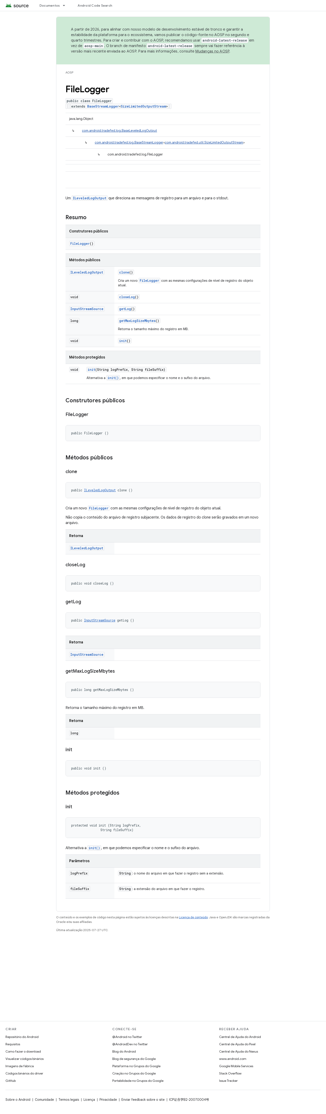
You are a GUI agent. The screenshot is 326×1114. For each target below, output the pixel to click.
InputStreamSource (86, 309)
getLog (125, 309)
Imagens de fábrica (19, 1066)
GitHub (10, 1081)
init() (113, 378)
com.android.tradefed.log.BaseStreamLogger (129, 142)
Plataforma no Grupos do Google (136, 1066)
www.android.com (232, 1059)
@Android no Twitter (127, 1037)
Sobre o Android (17, 1099)
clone (124, 272)
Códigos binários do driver (24, 1073)
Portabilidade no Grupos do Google (137, 1081)
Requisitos (12, 1044)
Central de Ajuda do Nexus (238, 1051)
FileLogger (80, 243)
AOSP (69, 72)
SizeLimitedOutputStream (143, 106)
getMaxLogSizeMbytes (137, 321)
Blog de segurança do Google (134, 1059)
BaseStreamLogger (103, 106)
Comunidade (44, 1099)
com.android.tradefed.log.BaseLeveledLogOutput (119, 131)
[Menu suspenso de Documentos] (66, 5)
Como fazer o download (23, 1051)
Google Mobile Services (236, 1066)
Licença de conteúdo (193, 917)
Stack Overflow (230, 1073)
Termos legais (68, 1099)
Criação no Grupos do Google (134, 1073)
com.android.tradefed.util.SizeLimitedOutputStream (204, 142)
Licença (89, 1099)
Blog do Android (124, 1051)
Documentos (49, 5)
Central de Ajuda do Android (240, 1037)
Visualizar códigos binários (24, 1059)
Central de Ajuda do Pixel (237, 1044)
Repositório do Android (22, 1037)
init (123, 341)
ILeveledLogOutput (89, 198)
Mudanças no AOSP (212, 51)
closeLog (127, 297)
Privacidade (108, 1099)
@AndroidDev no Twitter (130, 1044)
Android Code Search (95, 5)
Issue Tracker (228, 1081)
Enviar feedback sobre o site (143, 1099)
